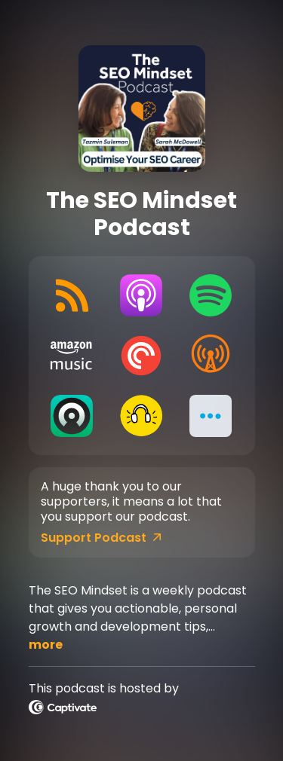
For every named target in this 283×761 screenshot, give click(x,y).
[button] (210, 416)
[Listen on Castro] (72, 416)
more (46, 644)
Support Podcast (101, 538)
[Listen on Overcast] (210, 356)
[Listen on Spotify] (210, 295)
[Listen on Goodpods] (141, 416)
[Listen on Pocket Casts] (141, 356)
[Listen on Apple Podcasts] (141, 295)
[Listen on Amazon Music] (72, 356)
